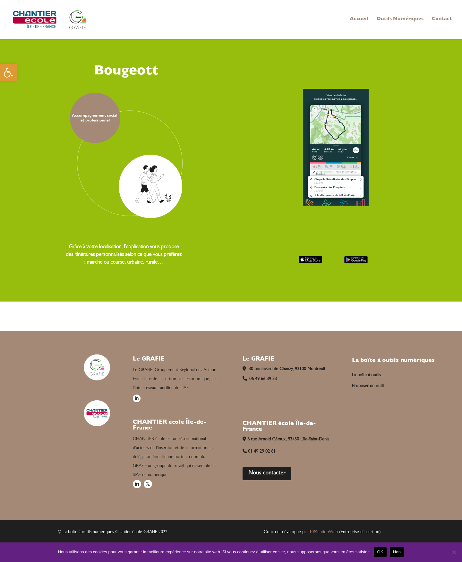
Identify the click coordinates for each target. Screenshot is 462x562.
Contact (442, 19)
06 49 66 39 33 (260, 379)
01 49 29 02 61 (259, 451)
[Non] (454, 552)
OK (380, 551)
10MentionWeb (323, 532)
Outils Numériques (400, 19)
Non (397, 551)
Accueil (359, 19)
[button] (8, 72)
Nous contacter (267, 473)
